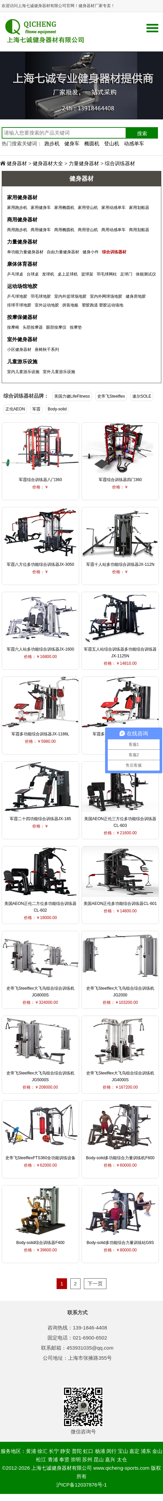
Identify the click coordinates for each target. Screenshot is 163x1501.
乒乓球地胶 (17, 296)
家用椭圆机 (64, 207)
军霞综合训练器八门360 (40, 479)
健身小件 (91, 252)
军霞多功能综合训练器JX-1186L (40, 734)
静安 (65, 1451)
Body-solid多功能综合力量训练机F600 (120, 1158)
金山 (157, 1451)
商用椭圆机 (64, 229)
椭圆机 (91, 143)
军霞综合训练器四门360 (120, 479)
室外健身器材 (22, 339)
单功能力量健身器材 (25, 252)
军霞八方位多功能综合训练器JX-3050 (40, 564)
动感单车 (134, 143)
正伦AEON (15, 409)
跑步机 (52, 143)
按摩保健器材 (22, 317)
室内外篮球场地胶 (70, 296)
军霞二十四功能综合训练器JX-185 (40, 818)
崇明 (76, 1459)
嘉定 (134, 1451)
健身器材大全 (48, 163)
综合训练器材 (120, 163)
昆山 (99, 1459)
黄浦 (31, 1451)
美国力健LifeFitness (72, 396)
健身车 (71, 143)
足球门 (126, 274)
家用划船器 (139, 207)
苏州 (87, 1459)
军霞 (36, 409)
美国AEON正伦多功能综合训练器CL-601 (120, 903)
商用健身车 (41, 229)
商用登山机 (88, 229)
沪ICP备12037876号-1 (81, 1485)
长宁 (54, 1451)
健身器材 (17, 163)
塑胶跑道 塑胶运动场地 (102, 305)
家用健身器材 (22, 197)
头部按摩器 (33, 327)
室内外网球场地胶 (106, 296)
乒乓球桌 (15, 274)
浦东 (146, 1451)
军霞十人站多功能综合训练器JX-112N (120, 564)
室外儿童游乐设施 (59, 371)
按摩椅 (13, 327)
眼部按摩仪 (56, 327)
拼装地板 (70, 305)
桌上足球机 (68, 274)
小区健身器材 (19, 349)
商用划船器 (139, 229)
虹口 (88, 1451)
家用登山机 (88, 207)
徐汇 (42, 1451)
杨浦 (100, 1451)
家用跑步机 (17, 207)
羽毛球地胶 (41, 296)
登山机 (111, 143)
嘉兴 (110, 1459)
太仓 (122, 1459)
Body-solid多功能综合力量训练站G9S (120, 1242)
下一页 (95, 1283)
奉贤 (64, 1459)
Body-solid (57, 409)
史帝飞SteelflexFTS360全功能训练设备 (40, 1158)
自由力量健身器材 (63, 252)
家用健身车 (41, 207)
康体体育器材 (22, 264)
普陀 (77, 1451)
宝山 (123, 1451)
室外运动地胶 (47, 305)
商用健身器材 (22, 219)
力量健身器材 (84, 163)
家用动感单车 (113, 207)
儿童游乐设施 (22, 361)
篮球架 (87, 274)
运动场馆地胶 (22, 286)
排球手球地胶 (19, 305)
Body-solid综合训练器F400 (40, 1242)
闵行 (111, 1451)
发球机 (48, 274)
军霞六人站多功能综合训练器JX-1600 (40, 649)
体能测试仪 (146, 274)
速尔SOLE (141, 396)
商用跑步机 (17, 229)
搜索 (142, 133)
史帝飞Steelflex (111, 396)
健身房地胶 (136, 296)
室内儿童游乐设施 (23, 371)
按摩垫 (76, 327)
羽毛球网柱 (107, 274)
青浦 (53, 1459)
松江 (41, 1459)
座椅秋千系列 (47, 349)
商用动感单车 (113, 229)
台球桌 (33, 274)
